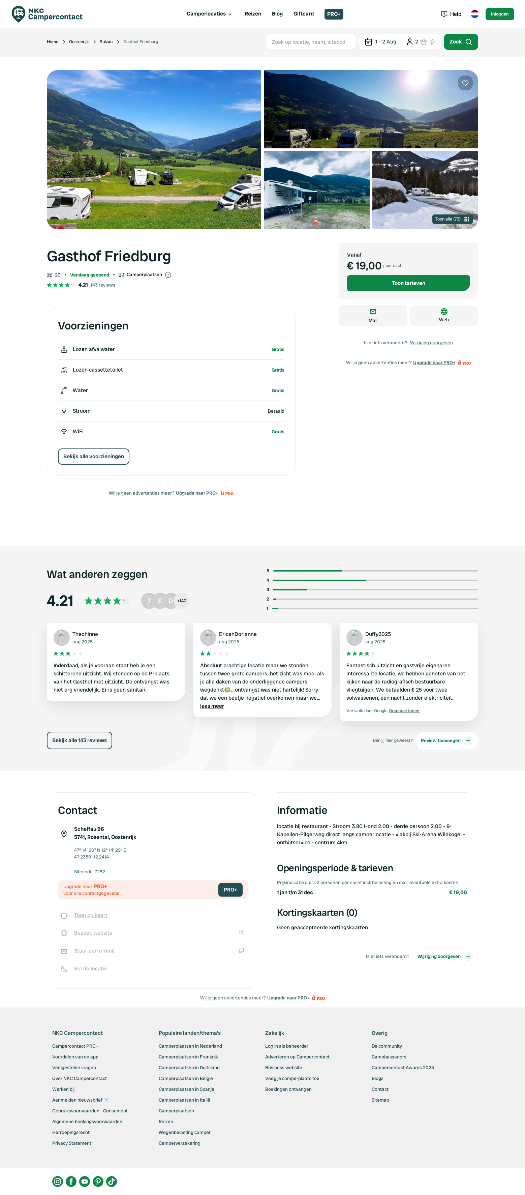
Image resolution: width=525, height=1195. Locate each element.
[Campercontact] (51, 14)
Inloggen (500, 14)
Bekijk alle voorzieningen (93, 456)
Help (451, 14)
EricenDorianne (238, 634)
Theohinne (85, 634)
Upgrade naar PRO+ (197, 493)
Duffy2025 (378, 634)
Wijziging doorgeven (431, 343)
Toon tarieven (408, 283)
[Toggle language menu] (475, 14)
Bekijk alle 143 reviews (79, 740)
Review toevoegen (447, 740)
